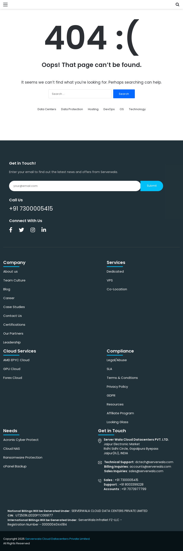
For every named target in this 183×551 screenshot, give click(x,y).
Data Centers (47, 109)
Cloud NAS (11, 448)
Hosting (93, 109)
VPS (110, 280)
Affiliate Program (120, 413)
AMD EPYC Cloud (16, 360)
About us (10, 271)
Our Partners (13, 333)
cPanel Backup (15, 466)
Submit (152, 186)
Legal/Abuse (117, 360)
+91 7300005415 (31, 209)
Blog (6, 289)
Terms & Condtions (122, 377)
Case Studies (14, 307)
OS (122, 109)
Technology (137, 109)
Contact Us (12, 315)
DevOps (109, 109)
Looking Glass (117, 422)
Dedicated (115, 271)
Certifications (14, 324)
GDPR (111, 395)
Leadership (12, 342)
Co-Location (117, 289)
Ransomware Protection (22, 457)
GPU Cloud (11, 369)
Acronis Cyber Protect (21, 439)
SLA (109, 369)
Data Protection (72, 109)
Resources (115, 404)
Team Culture (14, 280)
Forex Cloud (12, 377)
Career (8, 298)
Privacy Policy (117, 386)
